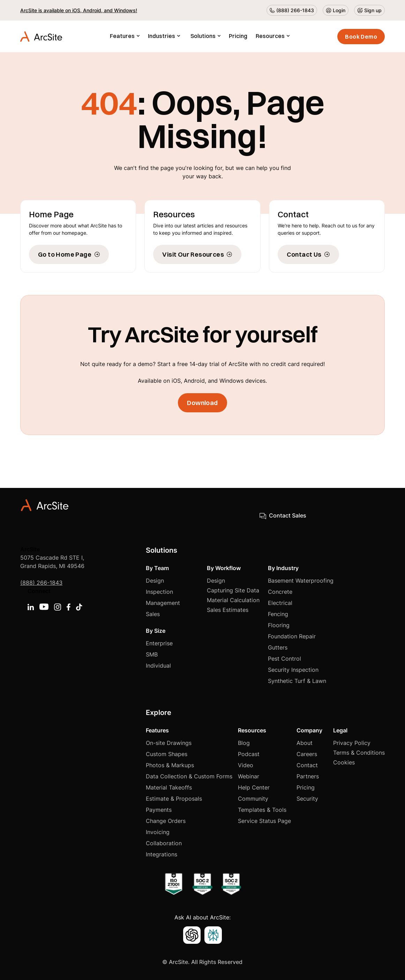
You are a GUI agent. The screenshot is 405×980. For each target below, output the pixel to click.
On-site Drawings (169, 742)
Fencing (278, 613)
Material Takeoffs (169, 787)
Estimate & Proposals (174, 798)
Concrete (280, 591)
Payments (159, 809)
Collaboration (164, 843)
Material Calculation (233, 600)
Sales (153, 613)
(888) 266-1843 (41, 582)
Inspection (159, 591)
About (305, 742)
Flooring (279, 625)
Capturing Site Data (233, 590)
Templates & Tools (262, 809)
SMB (152, 654)
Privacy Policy (351, 742)
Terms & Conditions (359, 752)
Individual (158, 665)
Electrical (280, 602)
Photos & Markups (170, 765)
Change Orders (166, 820)
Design (155, 580)
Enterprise (159, 643)
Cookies (344, 762)
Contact (307, 765)
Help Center (254, 787)
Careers (307, 753)
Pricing (238, 35)
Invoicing (158, 832)
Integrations (161, 854)
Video (245, 765)
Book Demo (361, 36)
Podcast (249, 753)
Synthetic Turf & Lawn (297, 680)
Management (163, 602)
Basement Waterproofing (300, 580)
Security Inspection (293, 669)
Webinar (248, 776)
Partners (308, 776)
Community (253, 798)
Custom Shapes (166, 753)
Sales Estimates (227, 609)
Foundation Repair (292, 636)
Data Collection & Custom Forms (189, 776)
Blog (244, 742)
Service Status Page (264, 820)
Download (202, 403)
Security (307, 798)
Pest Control (284, 658)
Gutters (277, 647)
